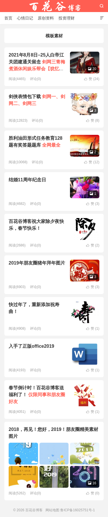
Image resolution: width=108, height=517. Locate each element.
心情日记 (25, 18)
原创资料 (46, 18)
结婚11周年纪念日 (27, 179)
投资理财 (66, 18)
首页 (8, 18)
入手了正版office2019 (31, 346)
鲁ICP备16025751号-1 (77, 510)
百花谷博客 (54, 6)
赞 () (91, 79)
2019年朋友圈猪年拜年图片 (37, 263)
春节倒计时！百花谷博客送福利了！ (37, 394)
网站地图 (52, 510)
